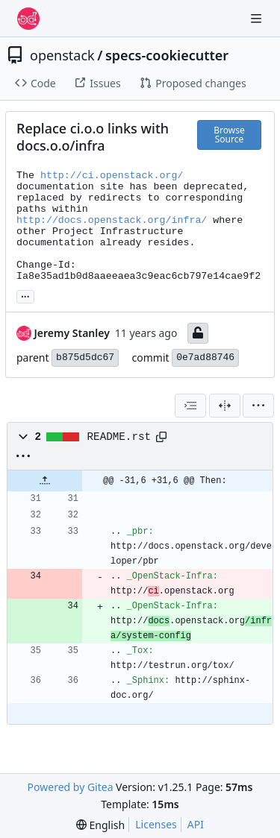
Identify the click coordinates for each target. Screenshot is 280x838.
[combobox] (190, 406)
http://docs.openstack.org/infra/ (111, 220)
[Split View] (224, 406)
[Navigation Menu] (258, 18)
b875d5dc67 (85, 357)
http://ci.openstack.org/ (112, 175)
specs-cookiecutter (166, 55)
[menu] (258, 406)
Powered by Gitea (70, 787)
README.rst (119, 437)
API (195, 824)
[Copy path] (161, 436)
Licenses (156, 824)
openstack (62, 55)
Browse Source (229, 134)
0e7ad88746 (205, 357)
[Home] (28, 18)
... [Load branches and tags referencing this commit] (25, 295)
